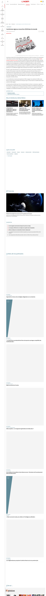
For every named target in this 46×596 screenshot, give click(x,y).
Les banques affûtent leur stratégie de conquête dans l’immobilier (22, 227)
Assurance (22, 152)
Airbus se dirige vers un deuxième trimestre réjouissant (19, 229)
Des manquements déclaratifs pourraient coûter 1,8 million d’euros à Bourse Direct (23, 234)
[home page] (25, 1)
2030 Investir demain (36, 152)
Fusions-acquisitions (10, 153)
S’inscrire (17, 94)
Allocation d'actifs (28, 152)
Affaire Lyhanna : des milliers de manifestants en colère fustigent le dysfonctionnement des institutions (37, 529)
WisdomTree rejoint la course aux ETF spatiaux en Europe (19, 213)
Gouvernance (9, 26)
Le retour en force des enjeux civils (10, 531)
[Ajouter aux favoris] (39, 31)
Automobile (8, 152)
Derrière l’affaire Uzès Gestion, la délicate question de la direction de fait (37, 109)
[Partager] (41, 31)
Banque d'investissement (11, 548)
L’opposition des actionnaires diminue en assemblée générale (24, 109)
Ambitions (16, 153)
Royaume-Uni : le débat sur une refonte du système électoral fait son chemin (25, 529)
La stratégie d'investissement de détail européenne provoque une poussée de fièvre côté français (25, 232)
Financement (14, 152)
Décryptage (14, 546)
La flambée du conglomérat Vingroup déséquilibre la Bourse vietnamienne (11, 109)
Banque (18, 152)
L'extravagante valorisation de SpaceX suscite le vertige (20, 225)
